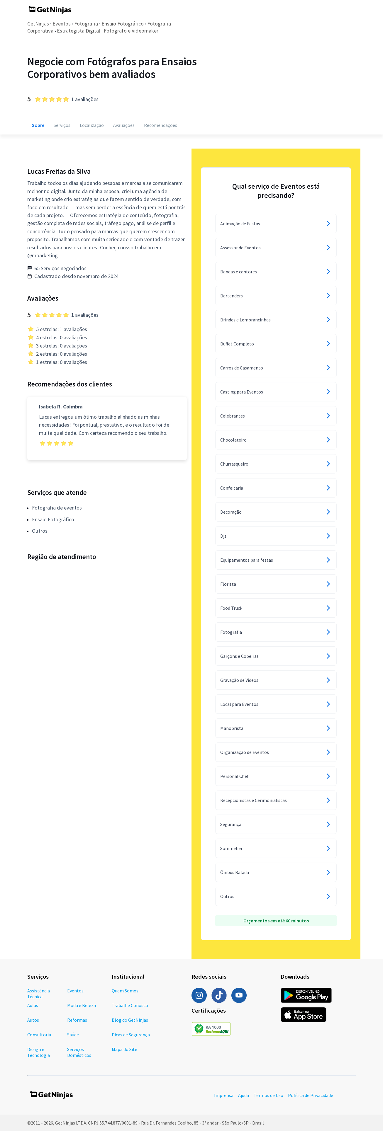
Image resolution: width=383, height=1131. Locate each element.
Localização (92, 125)
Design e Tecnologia (38, 1052)
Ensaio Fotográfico (122, 23)
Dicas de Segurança (131, 1035)
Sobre (38, 125)
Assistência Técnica (38, 993)
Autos (33, 1020)
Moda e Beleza (81, 1005)
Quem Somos (125, 991)
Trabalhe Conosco (130, 1005)
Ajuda (243, 1095)
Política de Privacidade (310, 1095)
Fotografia (86, 23)
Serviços (62, 125)
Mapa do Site (124, 1049)
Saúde (73, 1035)
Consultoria (39, 1035)
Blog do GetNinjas (130, 1020)
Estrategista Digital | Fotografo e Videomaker (107, 30)
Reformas (77, 1020)
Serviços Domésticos (79, 1052)
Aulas (32, 1005)
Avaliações (124, 125)
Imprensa (223, 1095)
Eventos (61, 23)
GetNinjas (38, 23)
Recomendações (160, 125)
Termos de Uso (268, 1095)
